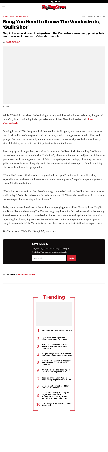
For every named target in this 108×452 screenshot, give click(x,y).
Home (5, 16)
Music (12, 16)
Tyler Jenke (13, 42)
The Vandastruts (26, 275)
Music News (22, 16)
